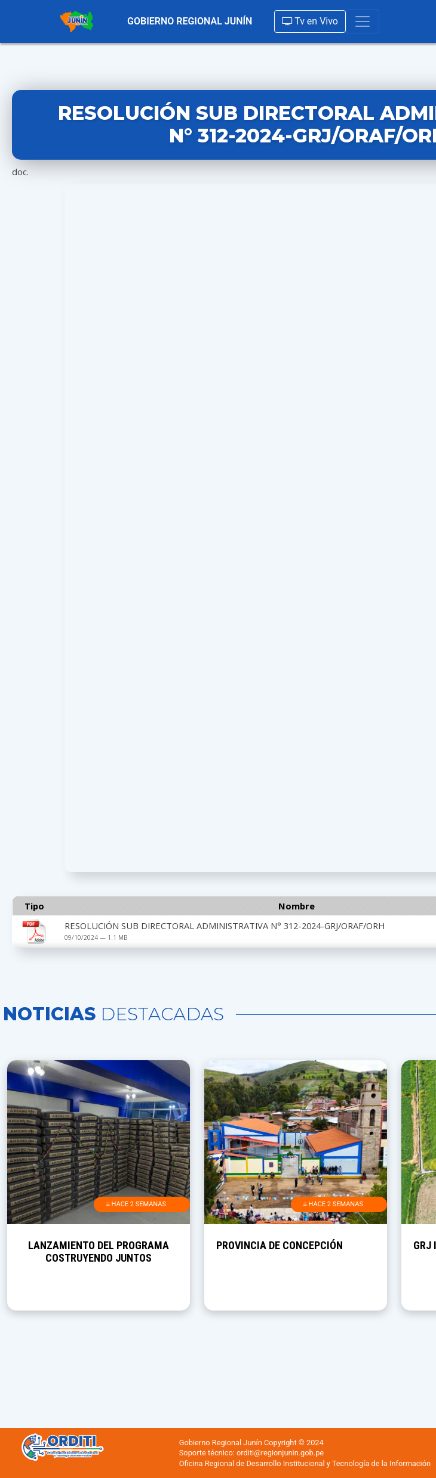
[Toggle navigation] (362, 21)
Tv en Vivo (310, 21)
